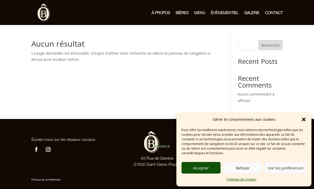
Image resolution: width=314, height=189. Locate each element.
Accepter (201, 167)
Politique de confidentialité (45, 179)
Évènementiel (225, 12)
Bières (182, 12)
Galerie (251, 12)
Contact (274, 12)
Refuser (243, 167)
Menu (199, 12)
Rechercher (270, 45)
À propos (160, 12)
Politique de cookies (241, 179)
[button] (303, 119)
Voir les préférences (285, 167)
